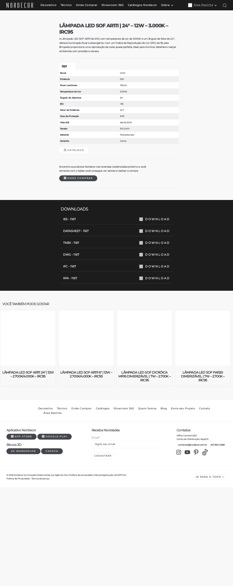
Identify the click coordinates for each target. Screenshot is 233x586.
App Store (21, 575)
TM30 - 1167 (116, 382)
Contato (204, 547)
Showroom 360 (112, 5)
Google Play (54, 575)
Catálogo (71, 289)
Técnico (66, 5)
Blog (164, 547)
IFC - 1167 (116, 405)
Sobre (165, 5)
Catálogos (103, 547)
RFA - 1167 (116, 417)
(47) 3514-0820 (217, 584)
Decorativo (48, 5)
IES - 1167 (116, 358)
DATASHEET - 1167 (116, 370)
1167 (61, 205)
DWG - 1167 (116, 394)
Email (96, 576)
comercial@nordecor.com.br (192, 584)
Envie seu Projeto (183, 547)
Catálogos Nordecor (142, 5)
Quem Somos (147, 547)
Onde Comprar (86, 5)
